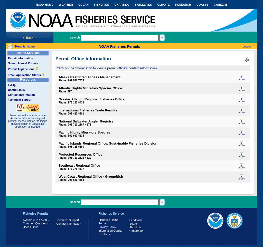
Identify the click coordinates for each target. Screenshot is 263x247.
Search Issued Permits (23, 63)
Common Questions (35, 223)
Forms (103, 223)
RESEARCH (183, 4)
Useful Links (16, 89)
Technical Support (20, 99)
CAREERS (221, 4)
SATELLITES (143, 4)
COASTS (202, 4)
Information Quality (110, 230)
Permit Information (20, 58)
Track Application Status (26, 75)
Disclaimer (105, 234)
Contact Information (21, 94)
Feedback (135, 220)
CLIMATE (163, 4)
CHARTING (122, 4)
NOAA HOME (44, 4)
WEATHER (66, 4)
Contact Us (136, 230)
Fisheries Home (108, 219)
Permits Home (25, 46)
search (75, 37)
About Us (135, 227)
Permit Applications (23, 69)
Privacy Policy (107, 227)
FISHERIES (101, 4)
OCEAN (83, 4)
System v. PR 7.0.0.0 (36, 219)
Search (133, 223)
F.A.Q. (12, 85)
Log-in (246, 46)
